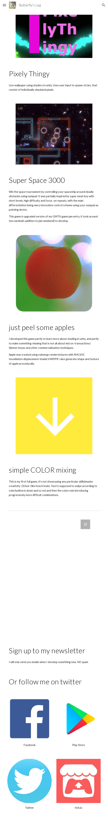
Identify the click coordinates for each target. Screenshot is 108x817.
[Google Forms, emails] (54, 577)
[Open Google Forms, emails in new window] (85, 524)
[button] (4, 5)
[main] (53, 73)
